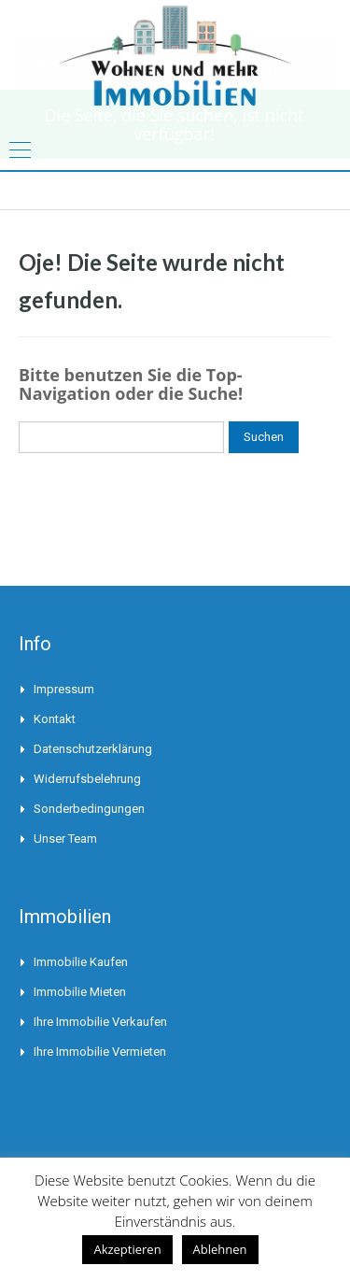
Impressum (64, 689)
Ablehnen (220, 1249)
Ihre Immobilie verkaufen (100, 1022)
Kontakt (55, 719)
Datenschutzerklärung (93, 749)
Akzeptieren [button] (127, 1249)
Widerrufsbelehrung (87, 779)
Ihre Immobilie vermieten (100, 1052)
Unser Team (65, 839)
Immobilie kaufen (81, 962)
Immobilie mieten (80, 992)
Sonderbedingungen (89, 809)
